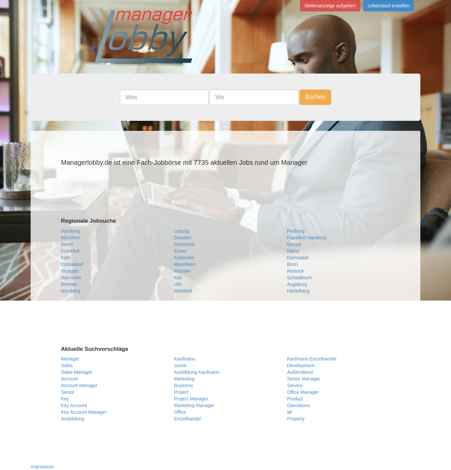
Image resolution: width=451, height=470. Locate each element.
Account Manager (79, 385)
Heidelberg (298, 291)
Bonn (292, 264)
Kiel (178, 277)
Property (296, 418)
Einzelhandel (187, 418)
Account (69, 378)
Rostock (295, 271)
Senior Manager (303, 378)
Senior (67, 392)
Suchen (315, 97)
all (289, 412)
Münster (182, 271)
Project (181, 392)
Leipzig (181, 231)
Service (295, 385)
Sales (67, 365)
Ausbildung (72, 418)
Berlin (67, 244)
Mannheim (185, 264)
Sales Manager (76, 372)
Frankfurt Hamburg (306, 237)
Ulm (178, 284)
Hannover (71, 277)
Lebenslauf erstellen (388, 5)
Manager (70, 358)
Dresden (183, 237)
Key (65, 398)
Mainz (293, 251)
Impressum (42, 466)
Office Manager (303, 392)
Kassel (294, 244)
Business (183, 385)
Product (295, 398)
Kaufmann (184, 358)
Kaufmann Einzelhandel (311, 358)
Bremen (69, 284)
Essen (180, 251)
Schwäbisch (299, 277)
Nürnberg (70, 291)
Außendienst (300, 372)
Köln (65, 257)
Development (301, 365)
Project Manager (191, 398)
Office (180, 412)
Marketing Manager (194, 405)
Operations (298, 405)
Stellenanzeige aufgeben (330, 5)
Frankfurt (70, 251)
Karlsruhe (184, 257)
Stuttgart (70, 271)
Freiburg (295, 231)
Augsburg (297, 284)
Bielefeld (183, 291)
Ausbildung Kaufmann (197, 372)
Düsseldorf (72, 264)
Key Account (74, 405)
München (70, 237)
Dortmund (184, 244)
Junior (180, 365)
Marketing (184, 378)
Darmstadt (298, 257)
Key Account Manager (84, 412)
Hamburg (70, 231)
